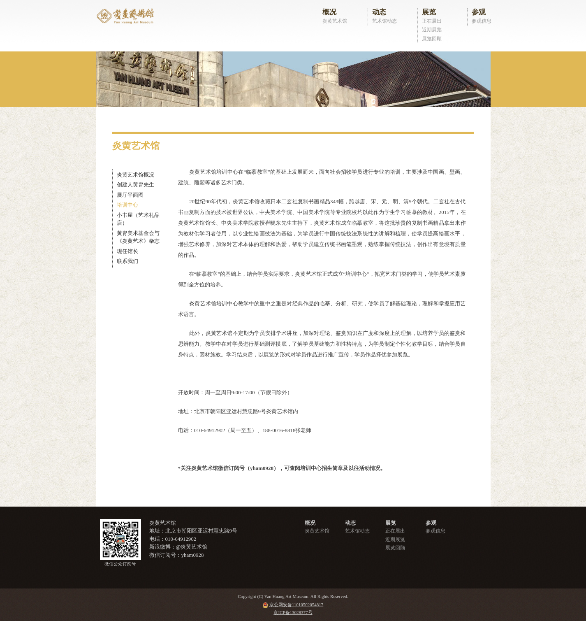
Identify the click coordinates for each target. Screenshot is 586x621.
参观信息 (481, 21)
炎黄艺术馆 (334, 21)
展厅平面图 (130, 195)
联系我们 (127, 261)
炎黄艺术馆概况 (135, 175)
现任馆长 (127, 251)
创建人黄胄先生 (135, 184)
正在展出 (432, 21)
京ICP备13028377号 (292, 612)
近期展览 (432, 30)
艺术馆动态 (384, 21)
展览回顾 (432, 39)
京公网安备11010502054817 (296, 604)
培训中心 (127, 205)
